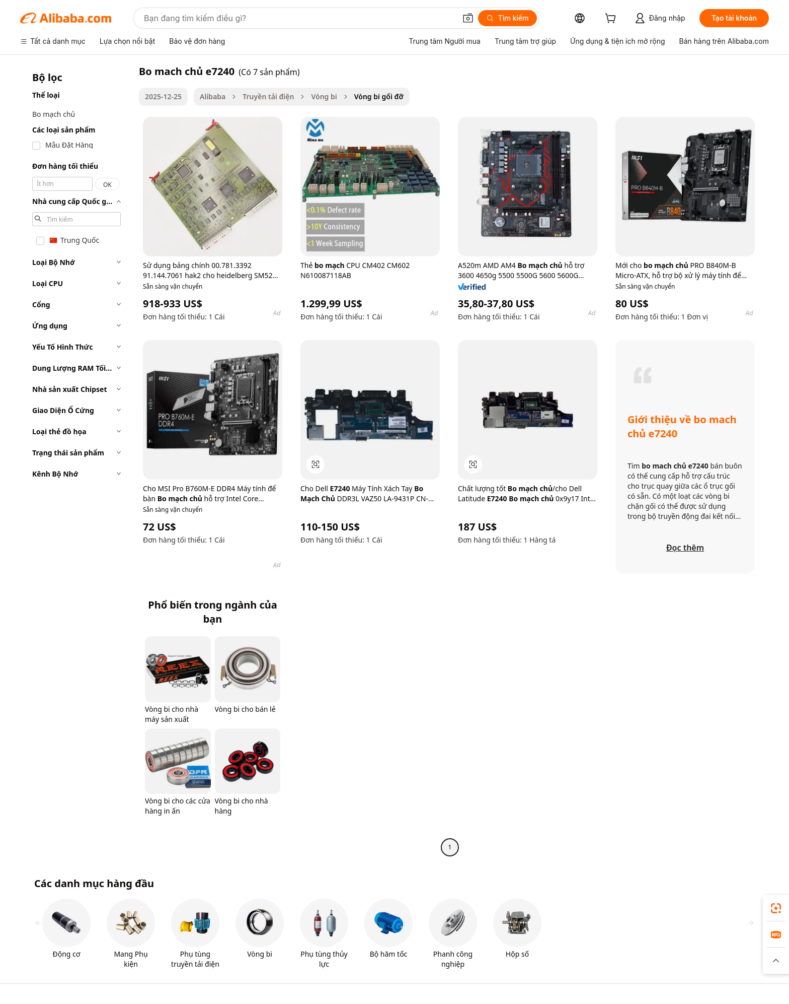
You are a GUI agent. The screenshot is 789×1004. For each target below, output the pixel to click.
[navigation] (76, 460)
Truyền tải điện (268, 96)
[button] (468, 18)
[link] (776, 908)
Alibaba (212, 96)
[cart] (612, 19)
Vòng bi (324, 96)
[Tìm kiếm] (507, 18)
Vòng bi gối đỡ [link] (379, 96)
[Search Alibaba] (299, 18)
